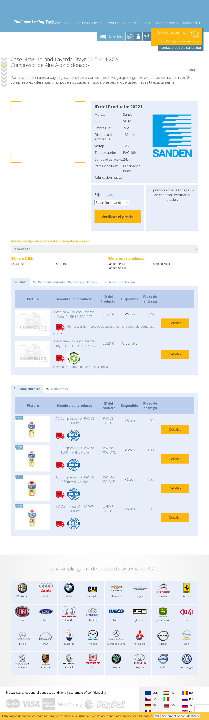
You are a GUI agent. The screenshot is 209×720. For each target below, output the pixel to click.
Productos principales (122, 23)
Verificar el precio (117, 216)
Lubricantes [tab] (57, 389)
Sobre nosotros (166, 23)
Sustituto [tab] (20, 282)
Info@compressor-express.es (179, 41)
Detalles (175, 323)
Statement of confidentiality (87, 692)
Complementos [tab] (27, 389)
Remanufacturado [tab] (119, 282)
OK (157, 716)
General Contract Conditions (47, 692)
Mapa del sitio (193, 23)
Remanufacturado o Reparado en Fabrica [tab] (65, 282)
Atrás (192, 64)
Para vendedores (58, 23)
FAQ (146, 23)
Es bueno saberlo (89, 23)
